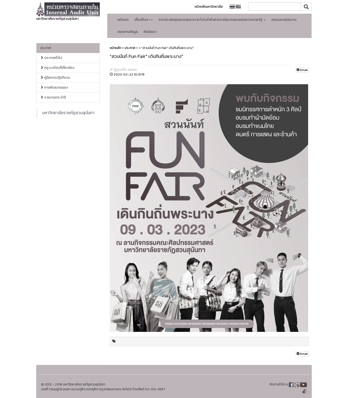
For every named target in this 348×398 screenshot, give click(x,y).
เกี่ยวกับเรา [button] (143, 19)
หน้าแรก (123, 19)
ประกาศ (45, 47)
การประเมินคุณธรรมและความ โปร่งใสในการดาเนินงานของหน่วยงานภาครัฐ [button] (212, 19)
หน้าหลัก (115, 47)
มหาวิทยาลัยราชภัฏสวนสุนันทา (68, 113)
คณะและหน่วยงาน (283, 19)
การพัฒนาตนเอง (54, 87)
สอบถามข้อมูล (127, 31)
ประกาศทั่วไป (51, 57)
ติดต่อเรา (150, 31)
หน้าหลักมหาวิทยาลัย (209, 6)
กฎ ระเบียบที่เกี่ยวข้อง (57, 67)
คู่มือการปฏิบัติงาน (55, 77)
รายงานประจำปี (53, 97)
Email (302, 70)
